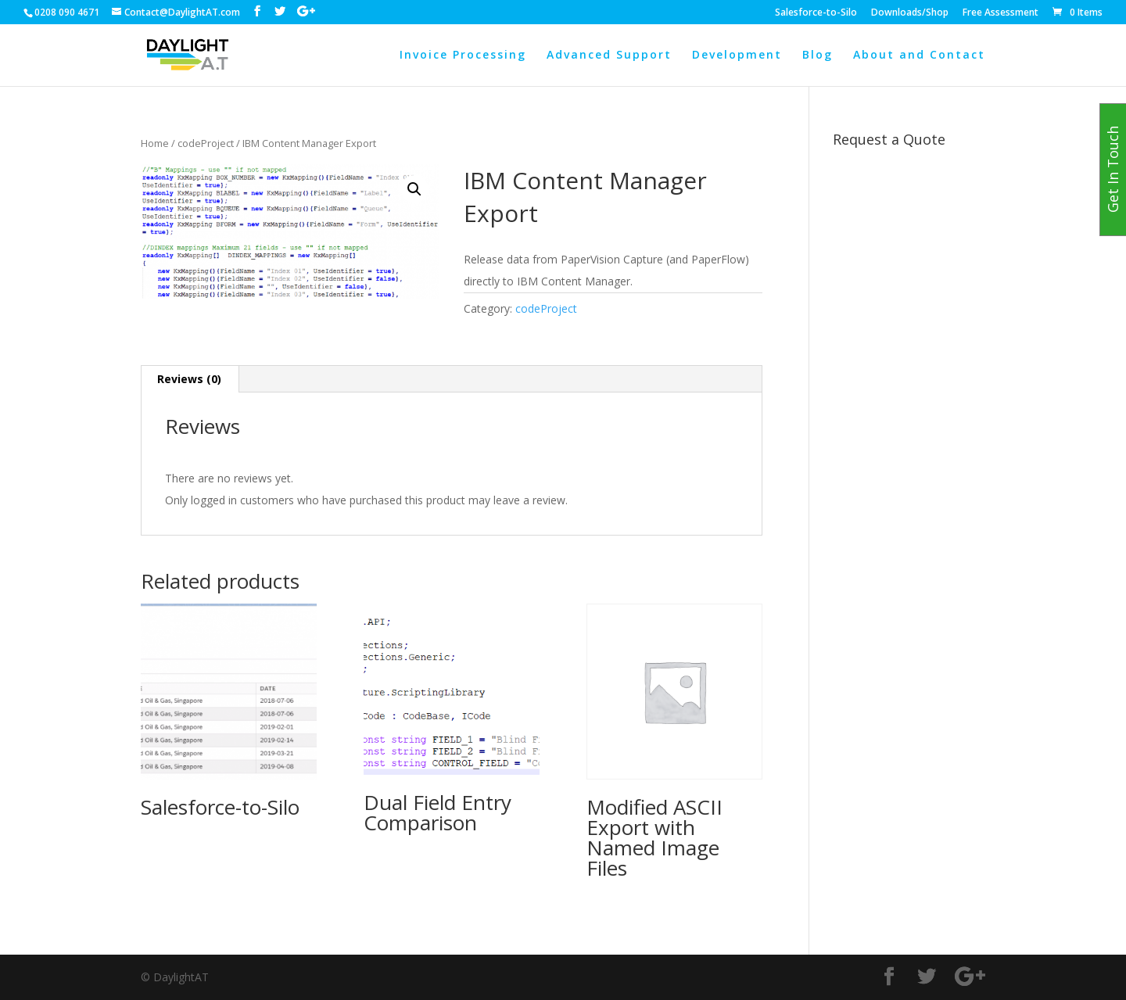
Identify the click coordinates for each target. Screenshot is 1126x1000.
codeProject (206, 143)
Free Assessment (1000, 13)
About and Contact (919, 55)
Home (155, 143)
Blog (817, 55)
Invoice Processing (463, 55)
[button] (414, 189)
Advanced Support (609, 55)
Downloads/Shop (909, 13)
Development (737, 55)
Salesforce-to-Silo (816, 13)
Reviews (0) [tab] (189, 378)
